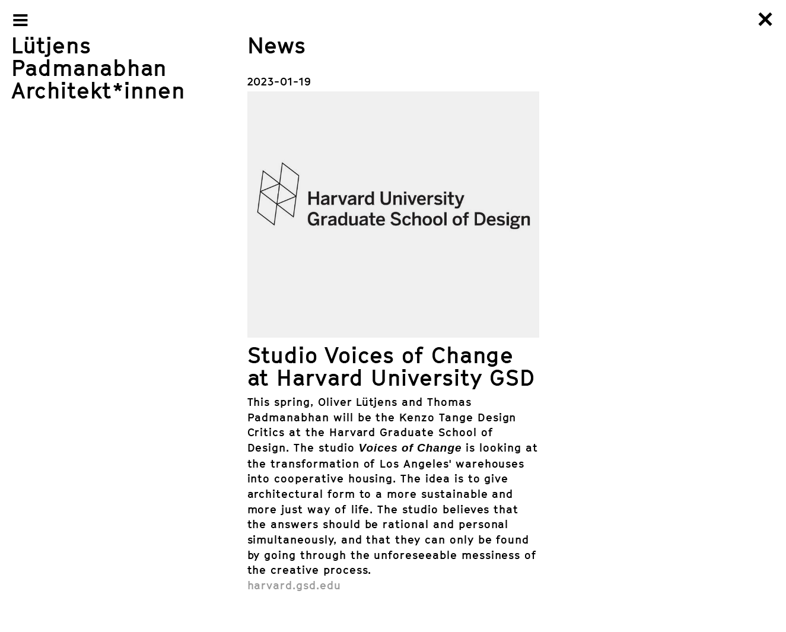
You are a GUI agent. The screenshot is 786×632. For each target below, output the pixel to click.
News (277, 44)
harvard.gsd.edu (294, 585)
